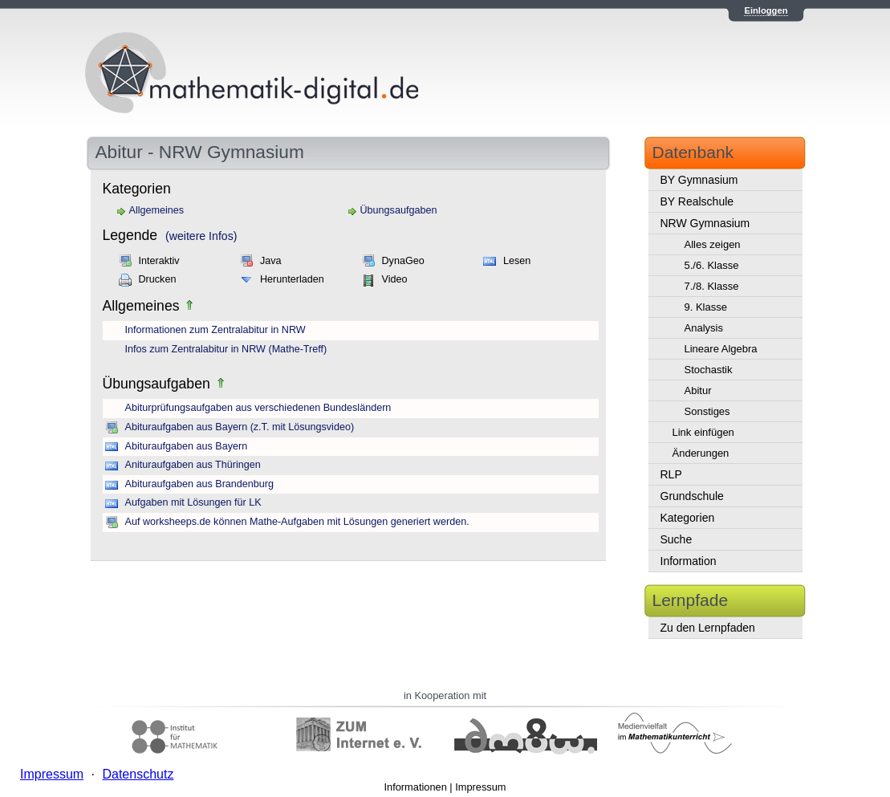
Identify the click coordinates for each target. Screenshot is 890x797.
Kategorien (687, 517)
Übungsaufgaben (398, 210)
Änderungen (701, 453)
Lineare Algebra (721, 349)
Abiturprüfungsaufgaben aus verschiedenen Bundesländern (258, 407)
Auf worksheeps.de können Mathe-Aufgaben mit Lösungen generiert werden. (297, 521)
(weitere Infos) (201, 236)
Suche (676, 539)
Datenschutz (137, 774)
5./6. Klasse (712, 265)
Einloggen (765, 10)
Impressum (480, 787)
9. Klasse (706, 307)
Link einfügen (703, 432)
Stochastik (709, 370)
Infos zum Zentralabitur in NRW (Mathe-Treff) (226, 349)
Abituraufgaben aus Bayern (186, 446)
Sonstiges (707, 411)
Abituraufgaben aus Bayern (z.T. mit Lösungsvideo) (240, 427)
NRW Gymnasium (705, 223)
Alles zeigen (713, 244)
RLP (671, 474)
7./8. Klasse (712, 286)
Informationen (415, 787)
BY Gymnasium (699, 179)
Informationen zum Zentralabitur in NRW (215, 329)
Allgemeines (157, 210)
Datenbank (693, 152)
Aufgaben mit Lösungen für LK (193, 502)
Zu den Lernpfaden (707, 627)
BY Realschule (697, 201)
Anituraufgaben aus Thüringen (193, 464)
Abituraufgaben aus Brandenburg (199, 484)
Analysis (704, 328)
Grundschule (692, 496)
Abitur (698, 390)
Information (688, 561)
